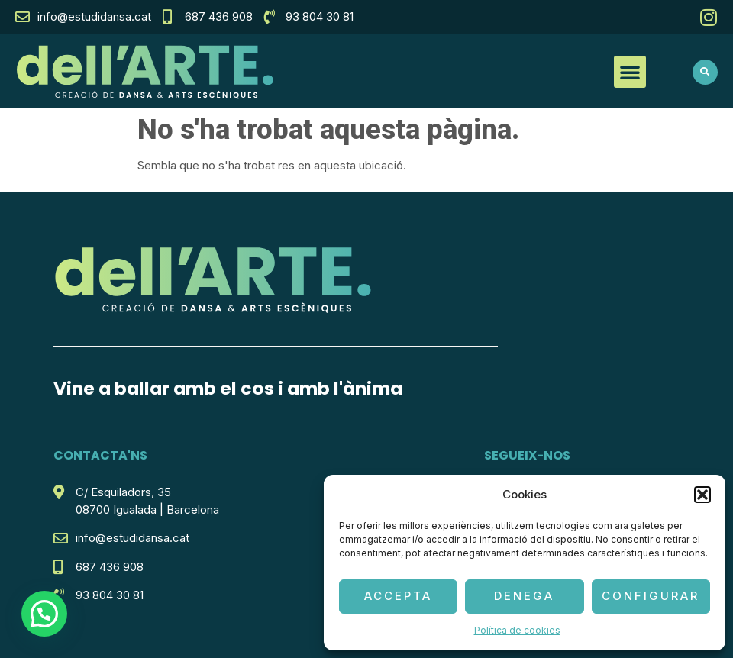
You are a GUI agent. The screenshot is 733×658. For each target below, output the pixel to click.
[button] (702, 494)
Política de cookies (517, 630)
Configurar (650, 596)
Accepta (398, 596)
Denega (524, 596)
